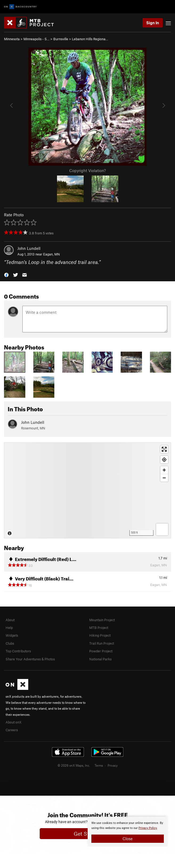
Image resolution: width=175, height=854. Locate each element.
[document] (127, 831)
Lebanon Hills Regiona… (90, 39)
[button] (6, 274)
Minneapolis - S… (36, 39)
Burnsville (60, 39)
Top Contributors (18, 651)
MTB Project (98, 627)
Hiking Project (100, 635)
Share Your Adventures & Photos (30, 659)
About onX (14, 722)
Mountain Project (102, 620)
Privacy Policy (148, 828)
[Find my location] (164, 459)
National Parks (100, 659)
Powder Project (100, 651)
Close (128, 838)
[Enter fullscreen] (164, 449)
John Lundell (28, 248)
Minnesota (12, 39)
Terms (99, 765)
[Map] (87, 490)
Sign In (152, 22)
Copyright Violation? (87, 170)
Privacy (113, 765)
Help (9, 627)
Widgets (12, 635)
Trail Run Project (101, 643)
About (10, 620)
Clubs (10, 643)
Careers (12, 730)
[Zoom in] (164, 470)
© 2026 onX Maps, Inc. (74, 765)
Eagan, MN (51, 254)
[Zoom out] (164, 478)
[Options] (162, 529)
